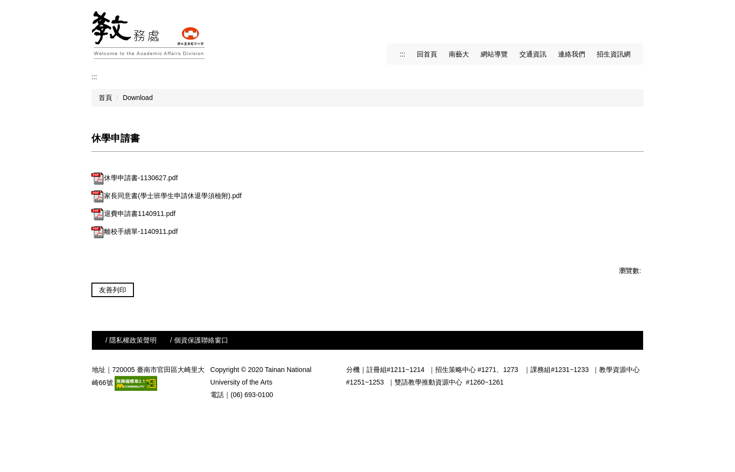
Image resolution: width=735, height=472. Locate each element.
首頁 (105, 97)
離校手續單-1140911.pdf (134, 231)
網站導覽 (494, 54)
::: (402, 54)
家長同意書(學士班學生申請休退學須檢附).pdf (166, 196)
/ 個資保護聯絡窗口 (199, 397)
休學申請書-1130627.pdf (134, 178)
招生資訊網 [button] (614, 54)
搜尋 (634, 7)
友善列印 (112, 290)
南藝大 (459, 54)
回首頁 (427, 54)
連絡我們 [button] (571, 54)
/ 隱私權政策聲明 (131, 397)
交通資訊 (532, 54)
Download (138, 97)
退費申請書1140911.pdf (133, 213)
